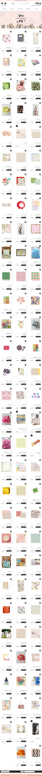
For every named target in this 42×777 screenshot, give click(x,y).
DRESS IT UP (38, 406)
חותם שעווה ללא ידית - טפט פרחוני (6, 548)
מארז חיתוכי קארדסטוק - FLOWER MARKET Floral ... (21, 71)
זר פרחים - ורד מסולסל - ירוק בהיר (6, 119)
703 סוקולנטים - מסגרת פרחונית (7, 476)
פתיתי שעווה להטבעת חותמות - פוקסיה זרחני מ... (6, 357)
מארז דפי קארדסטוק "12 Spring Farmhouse (36, 714)
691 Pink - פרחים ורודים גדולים (7, 405)
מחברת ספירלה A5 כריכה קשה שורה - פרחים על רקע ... (21, 119)
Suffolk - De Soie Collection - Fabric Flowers (6, 333)
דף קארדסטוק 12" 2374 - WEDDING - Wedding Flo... (36, 762)
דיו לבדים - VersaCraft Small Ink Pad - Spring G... (36, 500)
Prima (9, 144)
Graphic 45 (23, 430)
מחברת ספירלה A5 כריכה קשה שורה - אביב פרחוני (7, 595)
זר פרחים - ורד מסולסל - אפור (36, 333)
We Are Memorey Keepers (36, 73)
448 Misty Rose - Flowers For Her (36, 524)
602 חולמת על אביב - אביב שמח (6, 286)
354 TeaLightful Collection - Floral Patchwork (36, 381)
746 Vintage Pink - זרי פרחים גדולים (22, 548)
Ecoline (9, 692)
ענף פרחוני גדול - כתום (22, 238)
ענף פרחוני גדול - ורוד (37, 119)
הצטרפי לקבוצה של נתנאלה (5, 771)
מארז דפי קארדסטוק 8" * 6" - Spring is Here (21, 381)
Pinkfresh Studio (23, 73)
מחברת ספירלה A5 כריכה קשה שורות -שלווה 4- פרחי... (6, 71)
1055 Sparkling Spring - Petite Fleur (36, 476)
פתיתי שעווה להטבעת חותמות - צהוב (7, 500)
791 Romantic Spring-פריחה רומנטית (7, 48)
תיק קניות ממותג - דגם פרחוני (6, 571)
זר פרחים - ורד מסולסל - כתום (22, 762)
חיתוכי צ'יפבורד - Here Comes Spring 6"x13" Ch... (36, 48)
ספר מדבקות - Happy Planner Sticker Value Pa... (36, 738)
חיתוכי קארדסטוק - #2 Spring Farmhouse (37, 595)
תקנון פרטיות (8, 775)
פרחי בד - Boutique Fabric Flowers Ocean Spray (36, 262)
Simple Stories (37, 192)
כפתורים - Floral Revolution (8, 762)
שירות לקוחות (39, 775)
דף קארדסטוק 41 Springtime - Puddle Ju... (36, 190)
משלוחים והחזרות (30, 775)
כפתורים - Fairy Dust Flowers (37, 405)
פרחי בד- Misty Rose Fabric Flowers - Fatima (6, 190)
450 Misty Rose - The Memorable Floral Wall (22, 405)
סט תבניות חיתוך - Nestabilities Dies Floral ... (21, 357)
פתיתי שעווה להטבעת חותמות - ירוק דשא (7, 95)
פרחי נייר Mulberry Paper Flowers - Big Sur (21, 310)
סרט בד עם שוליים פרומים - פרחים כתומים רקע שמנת (21, 143)
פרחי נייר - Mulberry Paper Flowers (6, 310)
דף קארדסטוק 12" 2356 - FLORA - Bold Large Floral (21, 190)
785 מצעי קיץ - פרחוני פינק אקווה (36, 548)
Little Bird (9, 454)
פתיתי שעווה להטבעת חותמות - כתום (7, 619)
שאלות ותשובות (35, 775)
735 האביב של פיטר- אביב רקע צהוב (21, 500)
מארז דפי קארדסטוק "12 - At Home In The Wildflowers (21, 738)
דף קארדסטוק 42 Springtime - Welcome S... (21, 524)
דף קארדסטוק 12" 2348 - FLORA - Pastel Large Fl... (36, 167)
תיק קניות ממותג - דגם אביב (6, 262)
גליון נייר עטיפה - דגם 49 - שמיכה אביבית (7, 524)
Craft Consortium (23, 597)
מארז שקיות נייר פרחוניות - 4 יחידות (6, 214)
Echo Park (38, 763)
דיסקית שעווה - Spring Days (21, 476)
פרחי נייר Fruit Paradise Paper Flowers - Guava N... (6, 143)
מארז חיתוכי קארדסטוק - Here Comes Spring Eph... (6, 714)
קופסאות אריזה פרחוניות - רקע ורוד (21, 95)
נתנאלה (24, 49)
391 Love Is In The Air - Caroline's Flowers (7, 667)
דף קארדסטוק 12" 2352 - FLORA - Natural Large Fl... (36, 95)
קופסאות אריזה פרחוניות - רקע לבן (36, 429)
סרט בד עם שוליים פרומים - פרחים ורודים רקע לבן (36, 643)
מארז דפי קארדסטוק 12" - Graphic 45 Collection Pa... (21, 429)
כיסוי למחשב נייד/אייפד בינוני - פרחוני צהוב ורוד (22, 262)
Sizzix (24, 216)
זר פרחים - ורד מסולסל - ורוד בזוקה (21, 667)
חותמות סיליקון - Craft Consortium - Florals (22, 595)
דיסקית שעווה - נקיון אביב (7, 642)
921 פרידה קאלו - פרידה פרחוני (36, 619)
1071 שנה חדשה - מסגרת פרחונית (36, 238)
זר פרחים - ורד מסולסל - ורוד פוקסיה (6, 429)
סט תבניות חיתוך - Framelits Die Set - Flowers (21, 214)
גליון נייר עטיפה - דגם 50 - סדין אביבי (36, 143)
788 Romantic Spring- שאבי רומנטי (22, 619)
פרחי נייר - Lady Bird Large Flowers (21, 571)
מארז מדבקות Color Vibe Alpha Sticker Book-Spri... (36, 214)
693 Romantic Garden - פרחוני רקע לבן (21, 643)
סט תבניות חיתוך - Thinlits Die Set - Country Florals (21, 333)
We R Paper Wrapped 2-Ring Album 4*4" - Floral (36, 71)
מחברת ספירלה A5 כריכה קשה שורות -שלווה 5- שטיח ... (21, 48)
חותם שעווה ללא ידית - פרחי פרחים (36, 571)
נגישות (4, 775)
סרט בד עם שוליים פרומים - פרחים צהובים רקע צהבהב (6, 738)
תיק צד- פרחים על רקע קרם (21, 714)
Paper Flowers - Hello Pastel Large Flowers (22, 690)
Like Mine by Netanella (7, 644)
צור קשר (2, 775)
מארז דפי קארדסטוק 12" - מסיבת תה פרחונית (36, 667)
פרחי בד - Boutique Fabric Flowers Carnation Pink (6, 452)
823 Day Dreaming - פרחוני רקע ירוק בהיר (21, 452)
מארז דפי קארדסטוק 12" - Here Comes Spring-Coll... (6, 238)
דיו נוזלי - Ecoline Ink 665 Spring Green (7, 690)
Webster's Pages (8, 668)
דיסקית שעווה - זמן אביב (36, 690)
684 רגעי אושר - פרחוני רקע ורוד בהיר (21, 167)
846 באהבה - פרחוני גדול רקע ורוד (22, 286)
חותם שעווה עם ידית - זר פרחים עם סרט (36, 452)
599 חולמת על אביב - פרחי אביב (36, 286)
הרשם (22, 771)
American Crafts (37, 311)
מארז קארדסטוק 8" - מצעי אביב (6, 167)
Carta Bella (38, 49)
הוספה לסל (38, 50)
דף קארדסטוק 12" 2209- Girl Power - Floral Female (36, 310)
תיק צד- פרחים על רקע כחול (6, 381)
